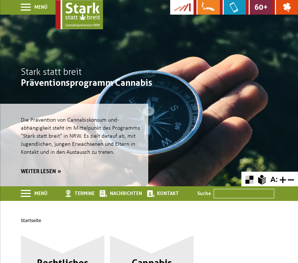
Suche (204, 193)
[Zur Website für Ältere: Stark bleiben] (259, 7)
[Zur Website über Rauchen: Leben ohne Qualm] (206, 7)
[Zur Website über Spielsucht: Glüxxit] (285, 7)
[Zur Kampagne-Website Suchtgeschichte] (182, 7)
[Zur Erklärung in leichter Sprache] (261, 178)
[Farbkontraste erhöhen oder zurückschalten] (249, 178)
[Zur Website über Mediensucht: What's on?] (233, 7)
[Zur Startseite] (79, 14)
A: (274, 179)
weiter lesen (38, 171)
